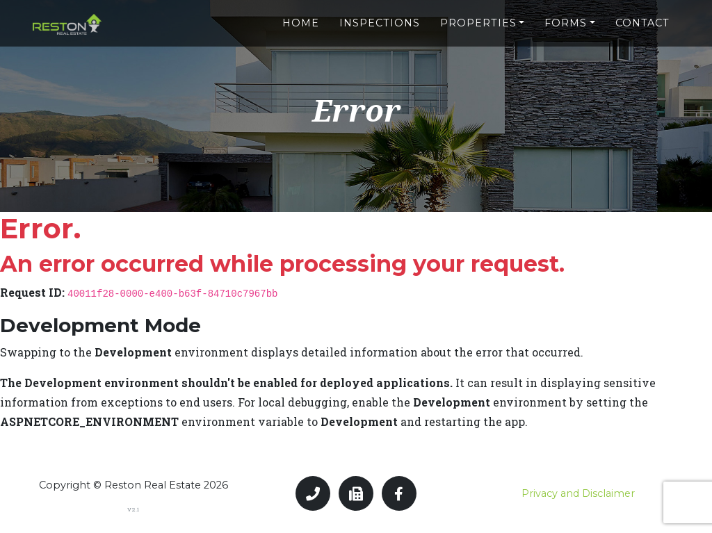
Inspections (379, 19)
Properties (478, 19)
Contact (642, 19)
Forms (565, 19)
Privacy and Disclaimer (578, 493)
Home (300, 19)
